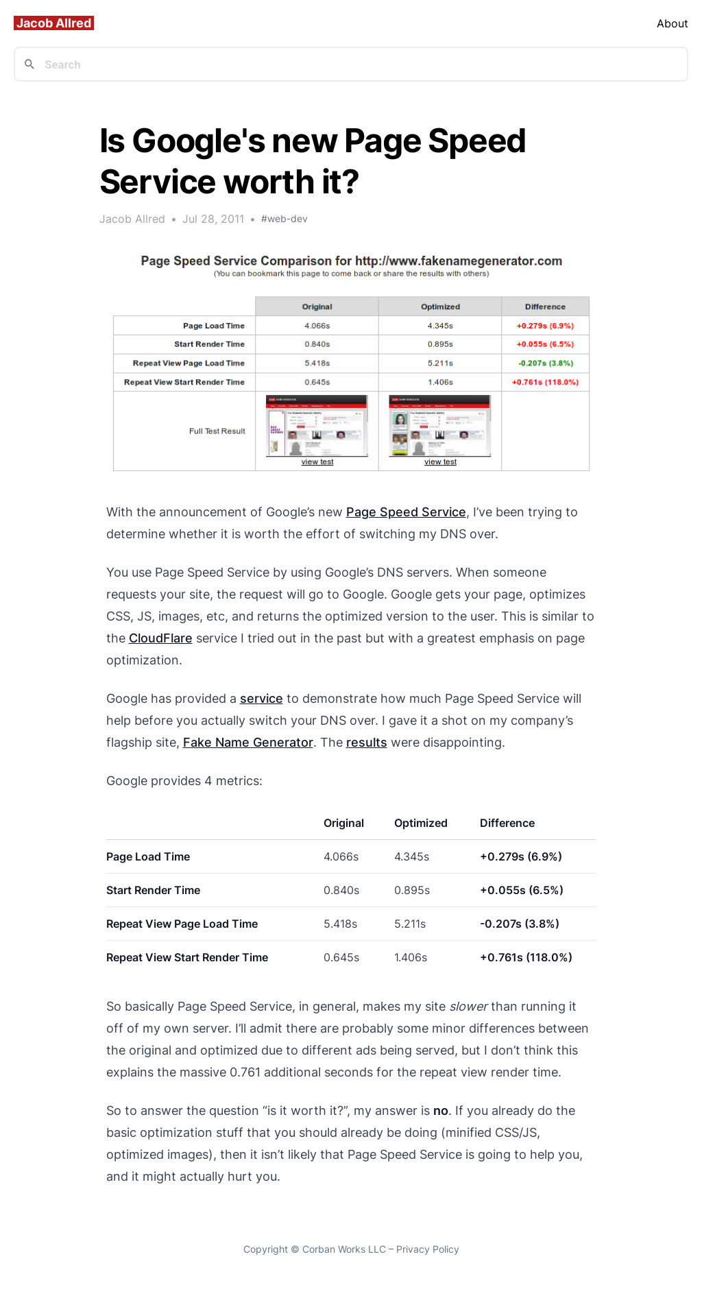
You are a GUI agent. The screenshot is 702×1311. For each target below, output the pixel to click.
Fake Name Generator (248, 742)
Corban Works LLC (344, 1249)
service (261, 698)
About (672, 23)
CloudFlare (161, 638)
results (366, 742)
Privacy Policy (427, 1249)
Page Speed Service (406, 512)
